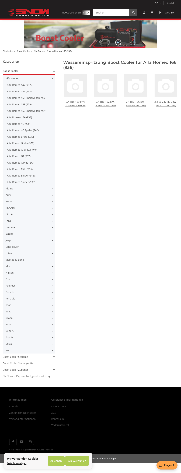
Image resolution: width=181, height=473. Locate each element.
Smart (9, 334)
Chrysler (10, 218)
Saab (8, 315)
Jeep (8, 250)
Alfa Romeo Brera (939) (20, 147)
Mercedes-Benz (15, 270)
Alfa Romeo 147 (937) (19, 95)
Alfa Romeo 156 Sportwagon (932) (26, 108)
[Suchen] (111, 12)
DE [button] (156, 3)
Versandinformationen (22, 429)
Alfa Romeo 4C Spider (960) (23, 140)
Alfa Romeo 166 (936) (19, 127)
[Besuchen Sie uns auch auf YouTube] (21, 452)
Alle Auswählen (77, 461)
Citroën (10, 224)
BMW (9, 211)
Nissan (10, 283)
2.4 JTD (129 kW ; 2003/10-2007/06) (75, 112)
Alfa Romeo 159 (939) (19, 114)
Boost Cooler (10, 81)
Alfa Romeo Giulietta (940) (22, 160)
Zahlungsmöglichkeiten (23, 423)
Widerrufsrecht (60, 435)
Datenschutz (58, 416)
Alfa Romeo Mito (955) (20, 179)
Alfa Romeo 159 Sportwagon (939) (26, 121)
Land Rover (12, 257)
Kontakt (170, 3)
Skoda (9, 328)
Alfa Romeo (12, 88)
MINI (8, 276)
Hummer (11, 237)
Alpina (9, 198)
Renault (10, 308)
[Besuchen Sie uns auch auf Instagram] (30, 452)
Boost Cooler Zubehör (15, 380)
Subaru (10, 341)
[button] (144, 12)
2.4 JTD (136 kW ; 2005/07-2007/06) (136, 112)
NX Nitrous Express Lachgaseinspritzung (26, 386)
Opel (8, 289)
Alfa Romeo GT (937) (18, 166)
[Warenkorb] (167, 12)
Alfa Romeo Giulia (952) (20, 153)
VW (7, 360)
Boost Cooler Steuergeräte (18, 373)
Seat (8, 321)
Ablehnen (56, 461)
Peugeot (10, 296)
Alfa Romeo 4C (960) (18, 134)
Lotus (9, 263)
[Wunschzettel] (152, 12)
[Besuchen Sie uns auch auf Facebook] (12, 452)
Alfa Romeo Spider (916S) (21, 186)
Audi (8, 205)
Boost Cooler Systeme (15, 367)
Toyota (9, 347)
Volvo (9, 354)
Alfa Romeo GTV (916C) (20, 173)
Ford (8, 231)
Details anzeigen (16, 463)
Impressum (58, 429)
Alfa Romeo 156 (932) (19, 101)
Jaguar (9, 244)
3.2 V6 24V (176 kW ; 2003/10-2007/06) (166, 112)
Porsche (10, 302)
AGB (53, 423)
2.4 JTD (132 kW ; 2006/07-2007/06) (105, 112)
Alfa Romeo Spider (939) (21, 192)
